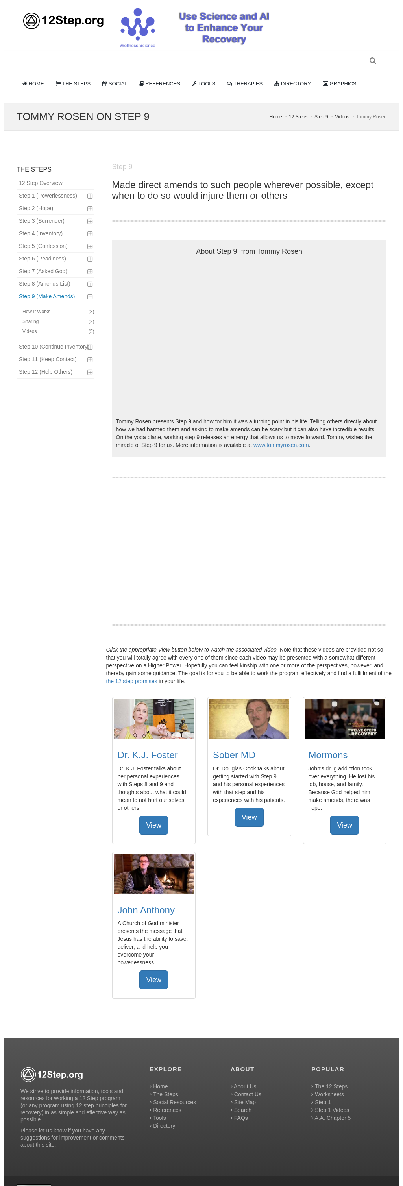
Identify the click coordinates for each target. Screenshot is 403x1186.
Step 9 (321, 103)
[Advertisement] (249, 537)
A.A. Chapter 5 (331, 1104)
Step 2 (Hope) (36, 194)
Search (241, 1096)
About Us (244, 1073)
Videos (342, 103)
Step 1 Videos (330, 1096)
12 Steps (298, 103)
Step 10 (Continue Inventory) (54, 333)
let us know (53, 1117)
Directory (162, 1112)
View (153, 811)
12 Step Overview (41, 169)
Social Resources (173, 1088)
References (165, 1096)
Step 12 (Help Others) (45, 358)
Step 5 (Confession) (43, 232)
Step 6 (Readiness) (42, 245)
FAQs (239, 1104)
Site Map (243, 1088)
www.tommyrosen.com (281, 431)
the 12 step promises (131, 667)
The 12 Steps (329, 1073)
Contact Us (246, 1080)
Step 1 (321, 1088)
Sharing (58, 308)
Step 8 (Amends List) (44, 270)
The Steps (164, 1080)
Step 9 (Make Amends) (47, 282)
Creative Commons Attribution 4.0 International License (233, 1176)
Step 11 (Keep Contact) (47, 345)
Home (276, 103)
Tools (158, 1104)
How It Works (58, 298)
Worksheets (327, 1080)
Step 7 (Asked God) (43, 257)
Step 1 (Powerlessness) (48, 182)
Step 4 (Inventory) (41, 219)
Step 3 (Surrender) (42, 207)
